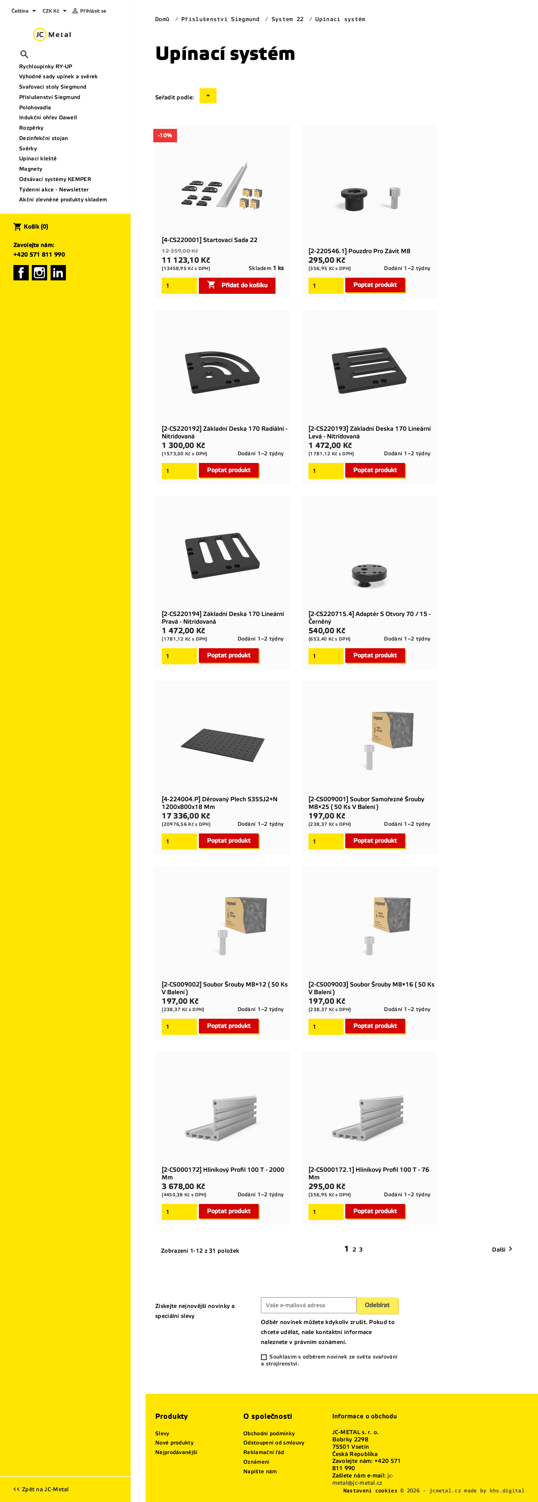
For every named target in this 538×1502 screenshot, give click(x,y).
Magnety (30, 169)
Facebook (21, 272)
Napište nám (260, 1471)
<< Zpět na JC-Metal (41, 1489)
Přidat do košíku (237, 284)
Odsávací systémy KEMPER (55, 179)
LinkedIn (58, 272)
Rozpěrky (31, 128)
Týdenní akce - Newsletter (54, 190)
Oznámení (256, 1462)
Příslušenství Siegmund (49, 97)
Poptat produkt (375, 285)
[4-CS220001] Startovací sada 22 (210, 240)
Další (503, 1249)
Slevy (162, 1433)
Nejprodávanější (176, 1452)
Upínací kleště (38, 158)
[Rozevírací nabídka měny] (56, 11)
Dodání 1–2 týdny (407, 268)
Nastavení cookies (370, 1491)
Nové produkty (174, 1443)
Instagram (39, 272)
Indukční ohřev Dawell (48, 117)
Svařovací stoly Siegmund (52, 87)
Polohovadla (35, 107)
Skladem (260, 268)
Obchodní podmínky (269, 1433)
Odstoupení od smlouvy (273, 1443)
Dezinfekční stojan (43, 138)
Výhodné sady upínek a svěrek (58, 76)
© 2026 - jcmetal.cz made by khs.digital (462, 1491)
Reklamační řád (263, 1452)
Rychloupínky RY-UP (45, 66)
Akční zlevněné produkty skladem (63, 200)
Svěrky (28, 149)
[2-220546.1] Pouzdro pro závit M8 (359, 251)
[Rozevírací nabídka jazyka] (25, 11)
